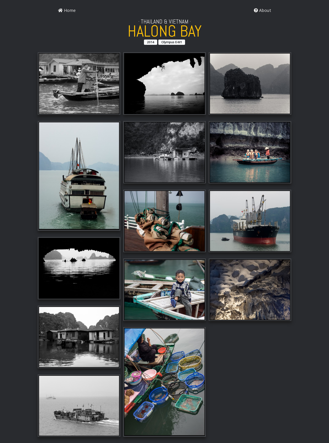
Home (66, 10)
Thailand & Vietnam (164, 21)
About (262, 10)
